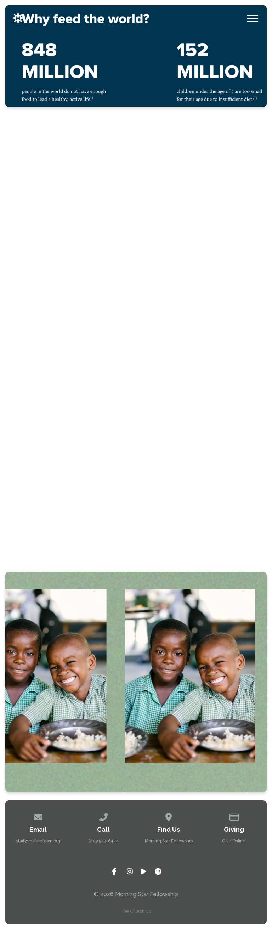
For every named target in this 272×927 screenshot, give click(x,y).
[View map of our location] (169, 816)
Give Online (233, 840)
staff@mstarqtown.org (38, 840)
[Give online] (234, 816)
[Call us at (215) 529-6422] (103, 816)
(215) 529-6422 (103, 840)
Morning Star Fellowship (169, 840)
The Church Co (135, 911)
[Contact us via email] (38, 816)
